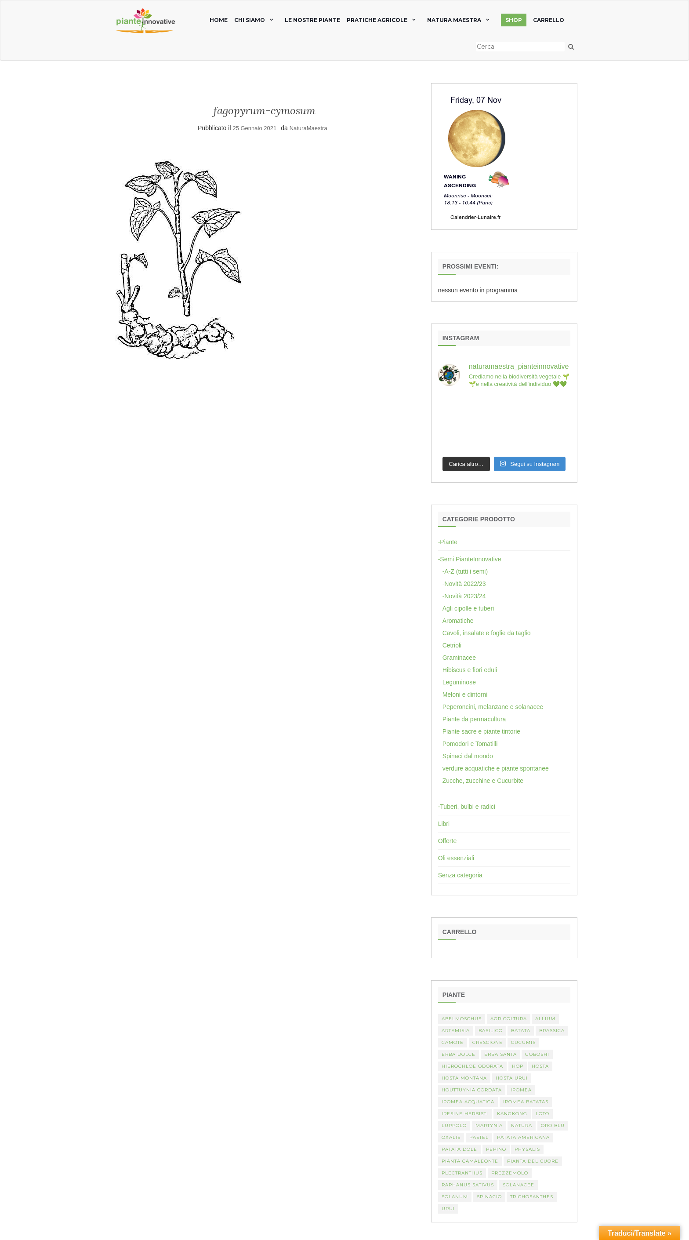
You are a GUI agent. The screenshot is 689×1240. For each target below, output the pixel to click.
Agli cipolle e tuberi (468, 608)
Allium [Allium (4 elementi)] (545, 1019)
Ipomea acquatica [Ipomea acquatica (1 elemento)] (468, 1102)
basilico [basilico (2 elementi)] (491, 1030)
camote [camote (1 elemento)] (453, 1042)
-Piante (447, 541)
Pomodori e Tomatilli (470, 743)
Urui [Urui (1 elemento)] (448, 1208)
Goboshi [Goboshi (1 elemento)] (537, 1054)
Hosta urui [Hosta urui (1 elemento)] (512, 1078)
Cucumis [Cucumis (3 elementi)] (523, 1042)
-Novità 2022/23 (464, 583)
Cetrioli (452, 645)
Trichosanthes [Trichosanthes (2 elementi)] (531, 1197)
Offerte (447, 840)
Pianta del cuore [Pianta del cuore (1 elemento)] (532, 1161)
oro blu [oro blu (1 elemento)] (553, 1125)
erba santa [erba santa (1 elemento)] (500, 1054)
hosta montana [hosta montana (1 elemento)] (464, 1078)
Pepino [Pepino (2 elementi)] (496, 1149)
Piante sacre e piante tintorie (481, 731)
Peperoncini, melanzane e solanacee (493, 706)
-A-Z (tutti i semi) (465, 571)
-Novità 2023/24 (464, 596)
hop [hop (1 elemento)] (517, 1066)
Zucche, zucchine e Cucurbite (482, 780)
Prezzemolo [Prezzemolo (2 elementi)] (509, 1173)
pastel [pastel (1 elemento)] (479, 1137)
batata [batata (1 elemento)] (520, 1030)
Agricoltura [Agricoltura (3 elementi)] (508, 1019)
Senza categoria (460, 875)
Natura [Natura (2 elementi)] (521, 1125)
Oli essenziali (456, 858)
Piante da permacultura (474, 719)
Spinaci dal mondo (467, 756)
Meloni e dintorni (465, 694)
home (219, 20)
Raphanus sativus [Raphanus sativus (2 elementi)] (468, 1185)
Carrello (548, 20)
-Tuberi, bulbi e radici (466, 806)
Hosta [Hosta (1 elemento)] (540, 1066)
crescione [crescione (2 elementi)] (487, 1042)
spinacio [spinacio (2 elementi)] (489, 1197)
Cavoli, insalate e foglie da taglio (486, 632)
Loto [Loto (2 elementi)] (542, 1113)
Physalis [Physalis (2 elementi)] (527, 1149)
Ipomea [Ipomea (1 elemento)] (521, 1090)
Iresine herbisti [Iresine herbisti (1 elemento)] (465, 1113)
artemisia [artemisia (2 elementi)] (456, 1030)
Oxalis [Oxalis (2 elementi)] (451, 1137)
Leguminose (459, 682)
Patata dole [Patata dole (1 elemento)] (459, 1149)
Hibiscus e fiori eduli (469, 669)
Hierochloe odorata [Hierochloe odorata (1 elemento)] (472, 1066)
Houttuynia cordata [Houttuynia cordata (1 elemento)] (472, 1090)
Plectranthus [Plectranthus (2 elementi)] (462, 1173)
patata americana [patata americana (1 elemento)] (523, 1137)
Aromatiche (458, 620)
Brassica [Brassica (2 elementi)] (552, 1030)
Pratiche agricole (377, 20)
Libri (444, 823)
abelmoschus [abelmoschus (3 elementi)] (462, 1019)
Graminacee (459, 657)
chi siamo (249, 20)
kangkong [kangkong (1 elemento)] (512, 1113)
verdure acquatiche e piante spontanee (495, 768)
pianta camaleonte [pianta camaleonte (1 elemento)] (470, 1161)
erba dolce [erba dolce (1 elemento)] (458, 1054)
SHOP (513, 20)
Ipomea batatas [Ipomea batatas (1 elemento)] (525, 1102)
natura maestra (454, 20)
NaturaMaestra (308, 128)
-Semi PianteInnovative (469, 559)
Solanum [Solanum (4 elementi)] (455, 1197)
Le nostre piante (312, 20)
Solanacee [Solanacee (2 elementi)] (518, 1185)
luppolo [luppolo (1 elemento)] (454, 1125)
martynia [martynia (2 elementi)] (489, 1125)
